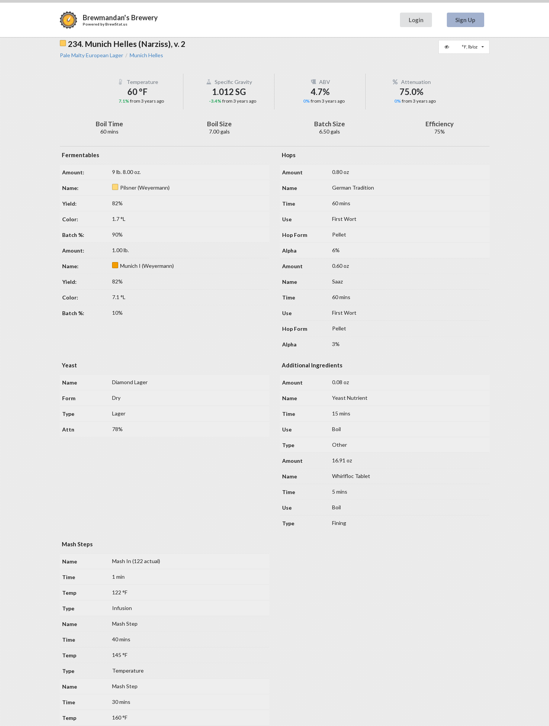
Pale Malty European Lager (91, 55)
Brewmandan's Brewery (120, 17)
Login (416, 19)
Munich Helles (146, 55)
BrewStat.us (116, 24)
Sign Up (465, 19)
